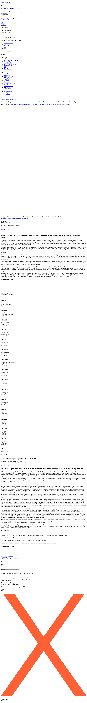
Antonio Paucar (7, 80)
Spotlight (6, 48)
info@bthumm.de (5, 19)
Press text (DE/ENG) (6, 229)
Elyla (5, 67)
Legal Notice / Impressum (7, 556)
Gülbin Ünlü (7, 94)
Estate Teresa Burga (8, 63)
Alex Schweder (7, 92)
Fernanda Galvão (8, 91)
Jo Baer (5, 58)
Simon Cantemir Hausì (9, 71)
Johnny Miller (7, 75)
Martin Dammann (8, 65)
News (5, 49)
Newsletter (3, 25)
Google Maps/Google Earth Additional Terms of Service (27, 104)
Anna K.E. (6, 72)
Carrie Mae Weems (8, 86)
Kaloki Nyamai (7, 79)
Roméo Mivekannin (8, 76)
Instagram (3, 23)
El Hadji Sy (6, 84)
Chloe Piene (7, 82)
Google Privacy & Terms (48, 104)
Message (3, 569)
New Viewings (7, 51)
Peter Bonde (7, 61)
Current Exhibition (8, 43)
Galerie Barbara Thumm (11, 8)
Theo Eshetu (7, 68)
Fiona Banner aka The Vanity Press (12, 60)
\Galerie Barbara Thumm (6, 2)
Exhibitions (6, 45)
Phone (2, 566)
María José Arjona (8, 90)
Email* (2, 564)
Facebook (3, 22)
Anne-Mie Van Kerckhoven (10, 73)
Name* (2, 562)
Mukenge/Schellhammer (10, 77)
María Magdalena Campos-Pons (11, 64)
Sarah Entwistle (7, 69)
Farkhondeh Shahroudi (9, 83)
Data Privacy (64, 104)
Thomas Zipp (7, 87)
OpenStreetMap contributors (9, 99)
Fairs (5, 47)
